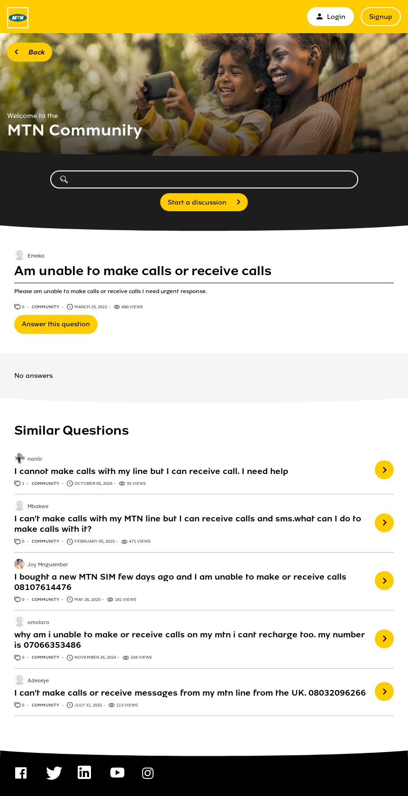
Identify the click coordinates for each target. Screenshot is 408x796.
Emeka (36, 256)
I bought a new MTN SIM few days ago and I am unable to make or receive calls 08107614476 (180, 582)
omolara (38, 622)
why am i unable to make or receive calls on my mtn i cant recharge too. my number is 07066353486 (189, 640)
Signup (380, 16)
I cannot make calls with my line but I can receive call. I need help (151, 471)
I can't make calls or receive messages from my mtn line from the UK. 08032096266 (190, 692)
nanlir (35, 459)
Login (330, 16)
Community (46, 307)
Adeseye (38, 681)
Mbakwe (37, 506)
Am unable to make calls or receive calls (143, 270)
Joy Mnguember (47, 565)
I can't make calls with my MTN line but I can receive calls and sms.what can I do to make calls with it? (187, 524)
